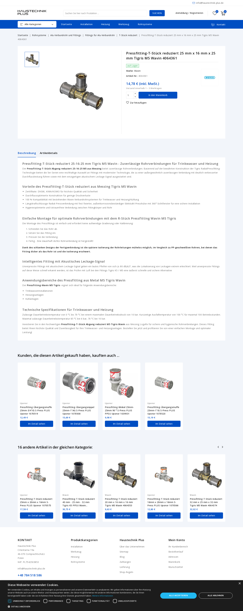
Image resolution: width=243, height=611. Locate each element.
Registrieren (196, 12)
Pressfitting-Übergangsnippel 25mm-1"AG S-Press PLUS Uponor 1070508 (78, 410)
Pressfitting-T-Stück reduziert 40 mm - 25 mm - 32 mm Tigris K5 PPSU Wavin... (78, 502)
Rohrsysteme (145, 24)
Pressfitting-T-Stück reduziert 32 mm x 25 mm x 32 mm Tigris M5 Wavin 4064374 (206, 502)
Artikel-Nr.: (132, 75)
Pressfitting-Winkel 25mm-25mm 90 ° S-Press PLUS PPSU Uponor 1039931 (119, 410)
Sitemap (124, 551)
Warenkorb (174, 561)
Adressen (173, 556)
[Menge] (130, 95)
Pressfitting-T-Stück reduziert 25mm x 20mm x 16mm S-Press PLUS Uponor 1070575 (36, 502)
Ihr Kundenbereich (178, 546)
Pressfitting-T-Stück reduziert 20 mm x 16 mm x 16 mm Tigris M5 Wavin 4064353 (121, 502)
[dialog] (121, 595)
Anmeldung (182, 12)
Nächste (223, 447)
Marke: (129, 70)
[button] (81, 607)
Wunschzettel (175, 567)
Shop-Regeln (126, 572)
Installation (86, 24)
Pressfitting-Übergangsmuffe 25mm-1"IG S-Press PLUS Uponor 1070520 (163, 410)
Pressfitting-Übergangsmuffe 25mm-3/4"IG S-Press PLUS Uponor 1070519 (36, 410)
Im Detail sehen (36, 423)
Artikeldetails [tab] (49, 153)
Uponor (24, 403)
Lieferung (125, 567)
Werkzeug (123, 24)
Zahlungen (125, 561)
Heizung (105, 24)
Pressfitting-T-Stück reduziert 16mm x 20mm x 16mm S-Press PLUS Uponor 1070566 (163, 502)
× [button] (239, 583)
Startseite (66, 24)
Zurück (218, 447)
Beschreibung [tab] (27, 153)
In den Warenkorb (158, 95)
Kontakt (25, 540)
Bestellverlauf (175, 551)
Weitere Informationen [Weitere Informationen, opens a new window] (102, 595)
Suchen (157, 13)
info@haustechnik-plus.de (209, 2)
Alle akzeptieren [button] (178, 595)
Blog (122, 556)
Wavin (137, 70)
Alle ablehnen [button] (216, 595)
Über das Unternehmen (132, 546)
